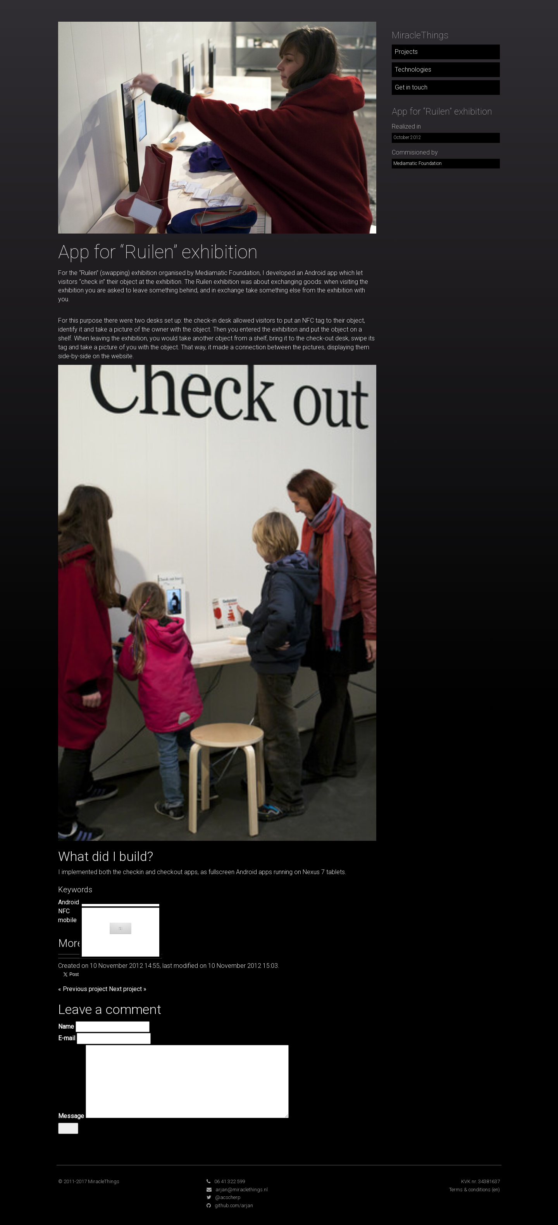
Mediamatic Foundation (417, 163)
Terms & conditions (470, 1189)
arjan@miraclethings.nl (241, 1189)
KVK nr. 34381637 (480, 1181)
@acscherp (228, 1197)
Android (68, 902)
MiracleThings (420, 35)
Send (68, 1128)
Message (71, 1116)
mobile (67, 920)
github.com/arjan (234, 1205)
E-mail (66, 1038)
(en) (496, 1189)
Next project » (127, 989)
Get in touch (411, 87)
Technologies (413, 69)
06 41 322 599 (229, 1181)
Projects (406, 51)
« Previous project (82, 989)
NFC (64, 911)
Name (66, 1026)
